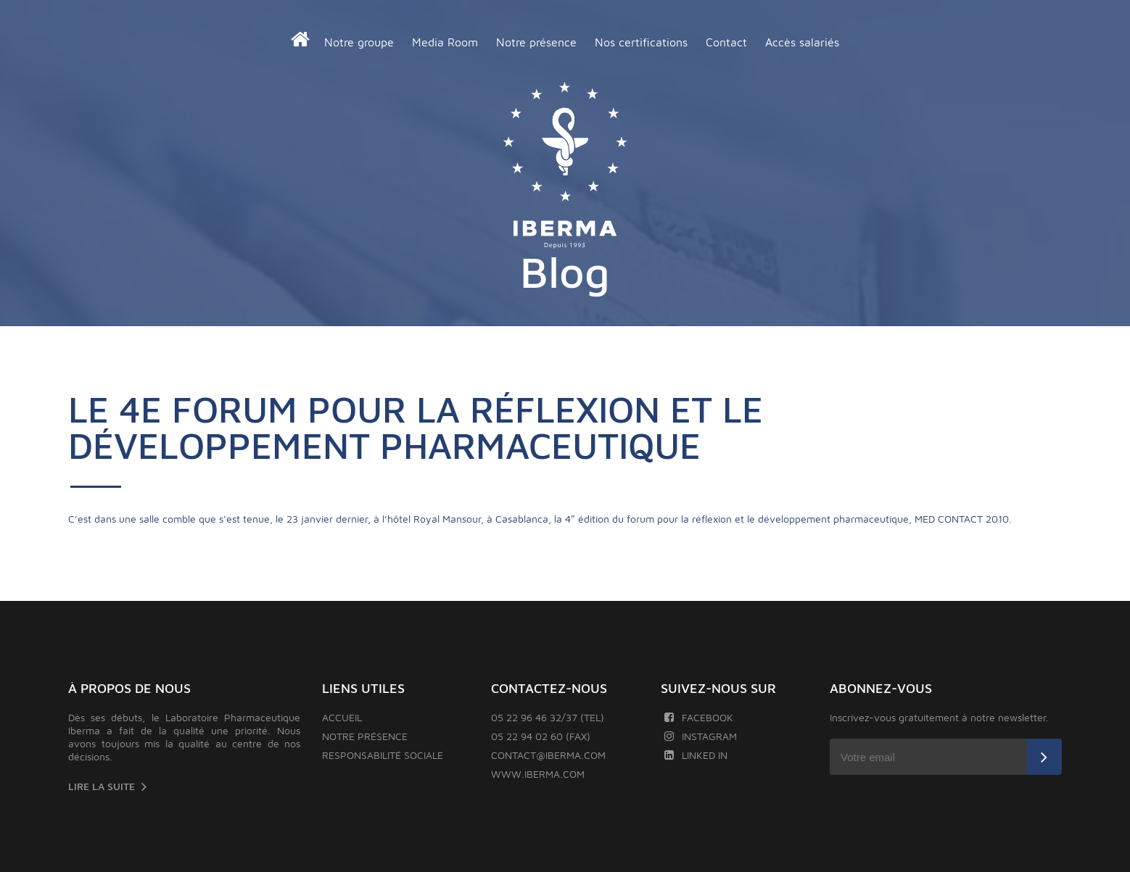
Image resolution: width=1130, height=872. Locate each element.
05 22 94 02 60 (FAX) (540, 736)
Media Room (445, 42)
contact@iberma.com (548, 755)
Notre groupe (359, 42)
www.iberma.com (538, 774)
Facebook (698, 717)
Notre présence (536, 42)
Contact (726, 42)
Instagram (700, 736)
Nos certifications (641, 42)
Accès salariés (802, 42)
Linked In (695, 755)
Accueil (342, 717)
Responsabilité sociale (382, 755)
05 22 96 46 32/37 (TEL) (547, 717)
